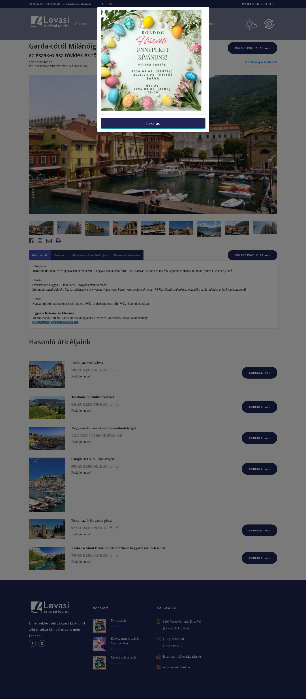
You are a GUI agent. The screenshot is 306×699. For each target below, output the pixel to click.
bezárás (153, 123)
